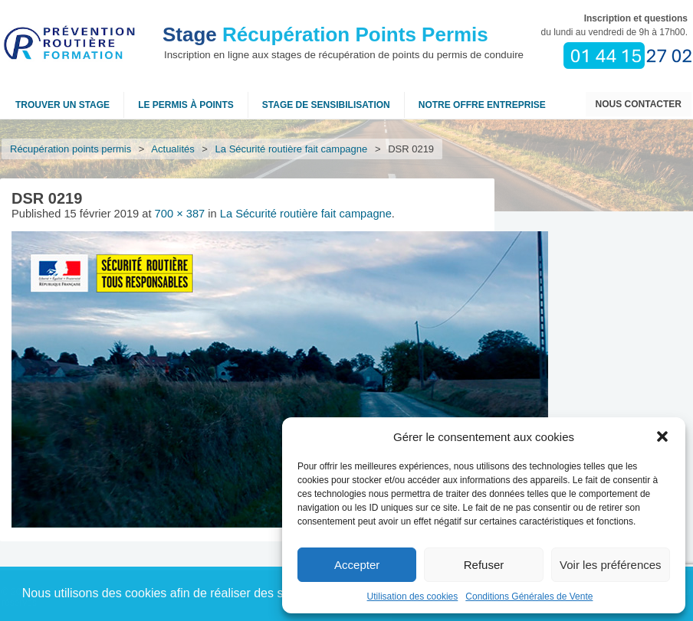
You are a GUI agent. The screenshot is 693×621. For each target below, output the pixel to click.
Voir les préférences (611, 564)
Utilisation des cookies (412, 596)
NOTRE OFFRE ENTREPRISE (482, 105)
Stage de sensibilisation (326, 105)
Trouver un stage (62, 105)
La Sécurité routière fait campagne (291, 149)
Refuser (484, 564)
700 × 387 (180, 214)
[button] (662, 436)
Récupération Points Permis (325, 34)
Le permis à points (186, 105)
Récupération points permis (70, 149)
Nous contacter (639, 104)
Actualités (173, 149)
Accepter (356, 564)
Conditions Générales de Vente (529, 596)
